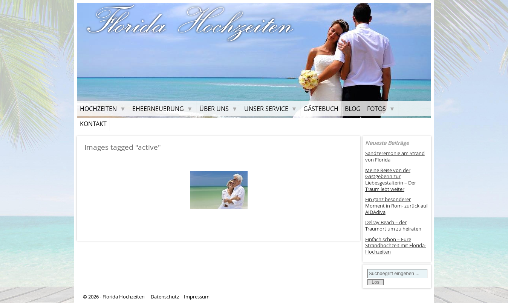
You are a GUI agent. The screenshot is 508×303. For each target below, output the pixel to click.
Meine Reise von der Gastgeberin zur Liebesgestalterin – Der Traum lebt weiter (390, 179)
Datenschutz (165, 297)
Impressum (197, 297)
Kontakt (93, 124)
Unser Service (266, 109)
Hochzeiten (98, 109)
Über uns (214, 109)
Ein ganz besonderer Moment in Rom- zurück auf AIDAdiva (396, 205)
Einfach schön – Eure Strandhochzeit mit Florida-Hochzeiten (395, 245)
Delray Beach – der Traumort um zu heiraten (393, 225)
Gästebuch (320, 109)
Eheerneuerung (158, 109)
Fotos (376, 109)
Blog (353, 109)
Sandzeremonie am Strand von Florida (395, 156)
